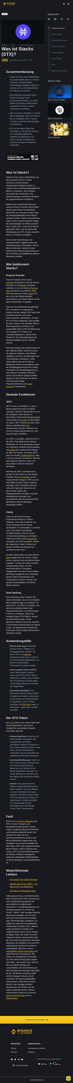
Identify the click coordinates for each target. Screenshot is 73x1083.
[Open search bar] (63, 4)
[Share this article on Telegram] (61, 19)
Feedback (31, 1052)
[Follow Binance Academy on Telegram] (19, 1059)
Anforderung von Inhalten (36, 1048)
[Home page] (9, 3)
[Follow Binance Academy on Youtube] (22, 1059)
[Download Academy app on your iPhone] (42, 1064)
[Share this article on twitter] (49, 19)
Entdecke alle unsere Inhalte (36, 1020)
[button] (68, 4)
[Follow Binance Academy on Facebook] (12, 1059)
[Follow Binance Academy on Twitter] (15, 1059)
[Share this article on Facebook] (55, 19)
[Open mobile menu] (68, 4)
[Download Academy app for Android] (55, 1064)
